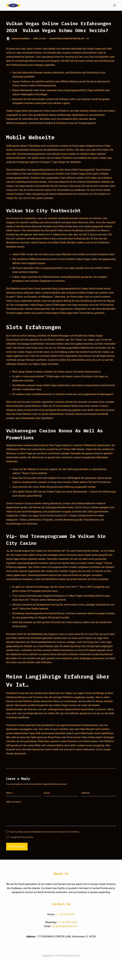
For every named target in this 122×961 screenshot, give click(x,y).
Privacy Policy (27, 837)
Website (85, 793)
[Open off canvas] (114, 5)
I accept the (21, 837)
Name (10, 793)
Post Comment (17, 846)
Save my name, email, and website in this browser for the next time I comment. (44, 832)
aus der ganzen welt (26, 234)
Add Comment (13, 801)
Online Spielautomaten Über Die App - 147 (69, 39)
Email (47, 793)
